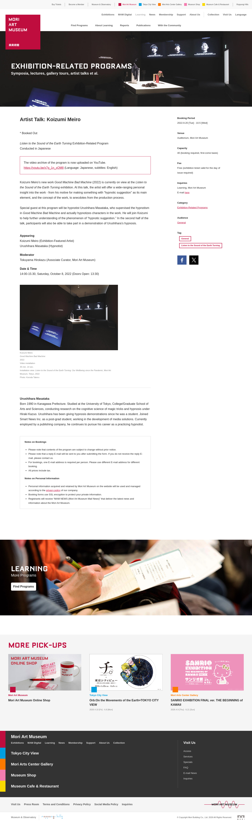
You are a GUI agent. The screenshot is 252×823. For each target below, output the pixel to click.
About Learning (104, 25)
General (181, 222)
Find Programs (79, 25)
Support (181, 14)
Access (187, 751)
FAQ (185, 767)
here (187, 192)
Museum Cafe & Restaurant (217, 4)
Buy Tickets (56, 4)
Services (188, 756)
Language (240, 14)
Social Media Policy (106, 804)
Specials (187, 762)
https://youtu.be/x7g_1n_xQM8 (44, 167)
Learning (140, 14)
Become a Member (76, 4)
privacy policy (53, 490)
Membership (166, 14)
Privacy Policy (82, 804)
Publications (143, 25)
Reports (124, 25)
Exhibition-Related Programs (192, 207)
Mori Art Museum (129, 4)
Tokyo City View (149, 4)
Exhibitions (108, 14)
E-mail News (190, 773)
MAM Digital (125, 14)
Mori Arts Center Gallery (172, 4)
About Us (195, 14)
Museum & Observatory (101, 4)
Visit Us (227, 14)
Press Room (31, 804)
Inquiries (187, 778)
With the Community (169, 25)
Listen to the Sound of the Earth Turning (200, 245)
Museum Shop (194, 4)
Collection (213, 14)
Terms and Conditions (56, 804)
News (152, 14)
